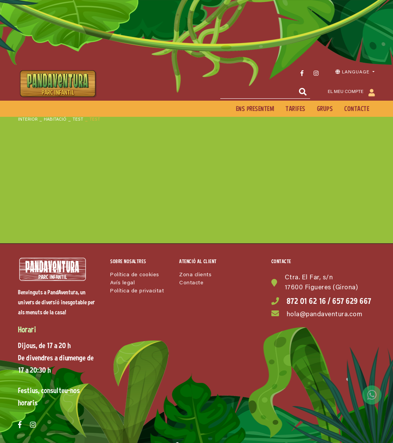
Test (78, 120)
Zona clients (195, 275)
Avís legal (122, 283)
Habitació (55, 120)
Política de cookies (134, 275)
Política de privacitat (137, 291)
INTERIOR (28, 120)
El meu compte (351, 92)
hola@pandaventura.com (325, 315)
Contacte (191, 283)
